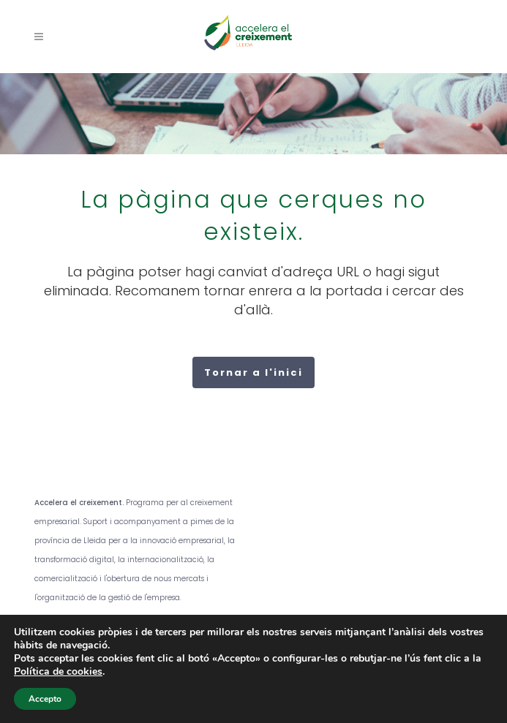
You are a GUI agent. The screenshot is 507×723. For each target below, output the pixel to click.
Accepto (45, 699)
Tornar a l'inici (253, 372)
